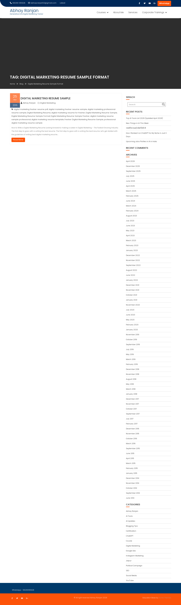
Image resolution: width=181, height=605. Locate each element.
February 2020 (132, 324)
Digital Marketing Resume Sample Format (30, 116)
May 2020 (130, 319)
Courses (101, 12)
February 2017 (131, 423)
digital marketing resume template (47, 119)
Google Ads (131, 551)
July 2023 (130, 220)
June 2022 (130, 275)
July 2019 (130, 349)
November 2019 (132, 334)
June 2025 (130, 181)
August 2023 (131, 215)
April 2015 (130, 458)
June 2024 (130, 201)
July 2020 (130, 310)
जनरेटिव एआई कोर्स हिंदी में (136, 128)
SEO (127, 570)
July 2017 (129, 419)
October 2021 (131, 295)
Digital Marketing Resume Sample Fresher (70, 116)
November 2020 (133, 305)
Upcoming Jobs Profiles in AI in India (141, 141)
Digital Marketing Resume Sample (46, 98)
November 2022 (133, 260)
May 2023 (130, 230)
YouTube (130, 580)
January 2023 (132, 250)
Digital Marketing (48, 103)
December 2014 (132, 478)
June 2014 (130, 498)
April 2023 (130, 235)
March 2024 (131, 206)
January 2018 (131, 394)
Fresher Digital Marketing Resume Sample (83, 119)
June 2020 (130, 315)
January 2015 (131, 473)
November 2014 (132, 483)
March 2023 (131, 240)
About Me (118, 12)
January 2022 (132, 280)
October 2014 (131, 488)
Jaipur (128, 560)
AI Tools (129, 516)
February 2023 (132, 245)
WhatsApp (164, 3)
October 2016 (131, 438)
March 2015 (130, 463)
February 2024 (132, 211)
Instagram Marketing (135, 555)
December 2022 (133, 255)
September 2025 (133, 171)
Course (129, 541)
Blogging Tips (132, 526)
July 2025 (130, 176)
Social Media (131, 575)
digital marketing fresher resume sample (68, 109)
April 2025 (130, 186)
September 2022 (133, 265)
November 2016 (132, 433)
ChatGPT (129, 536)
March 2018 (130, 389)
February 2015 (132, 468)
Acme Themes (165, 597)
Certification (131, 531)
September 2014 (133, 493)
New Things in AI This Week (137, 123)
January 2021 (131, 300)
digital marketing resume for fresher (68, 112)
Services (132, 12)
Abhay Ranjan (24, 11)
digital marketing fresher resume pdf (31, 109)
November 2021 (132, 290)
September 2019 (133, 344)
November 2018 (132, 374)
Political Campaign (134, 565)
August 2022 (131, 270)
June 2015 (130, 453)
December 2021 (132, 285)
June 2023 (130, 225)
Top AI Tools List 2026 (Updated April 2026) (144, 118)
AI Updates (130, 521)
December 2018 (132, 369)
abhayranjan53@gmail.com (42, 3)
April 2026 (130, 161)
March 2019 (130, 359)
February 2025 (132, 196)
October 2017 (131, 409)
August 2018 (131, 379)
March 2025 (131, 191)
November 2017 (132, 404)
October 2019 (131, 339)
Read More (18, 139)
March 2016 (130, 443)
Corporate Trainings (153, 12)
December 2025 (133, 166)
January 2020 (132, 329)
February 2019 (132, 364)
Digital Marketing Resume (39, 112)
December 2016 (132, 428)
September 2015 (133, 448)
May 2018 (130, 384)
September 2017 (133, 414)
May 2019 (130, 354)
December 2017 (132, 399)
